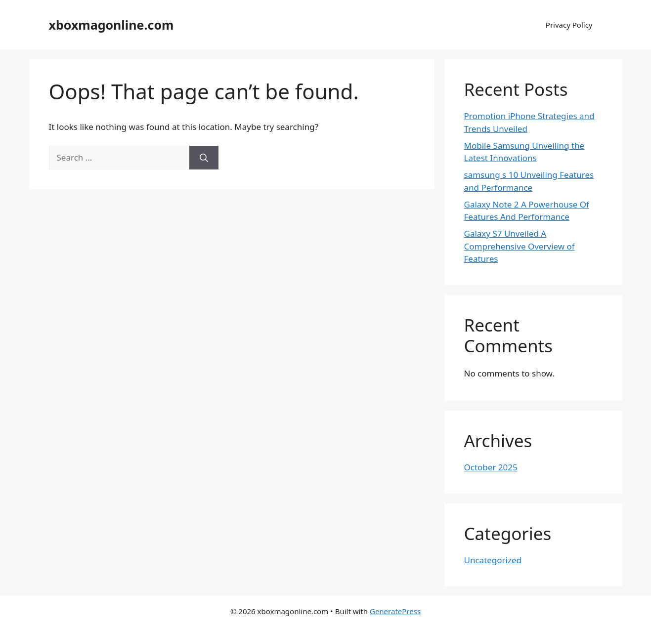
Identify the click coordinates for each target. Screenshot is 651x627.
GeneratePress (395, 611)
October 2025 (491, 467)
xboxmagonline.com (111, 24)
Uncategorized (493, 560)
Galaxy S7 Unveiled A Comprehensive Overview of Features (519, 246)
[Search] (203, 157)
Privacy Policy (569, 25)
